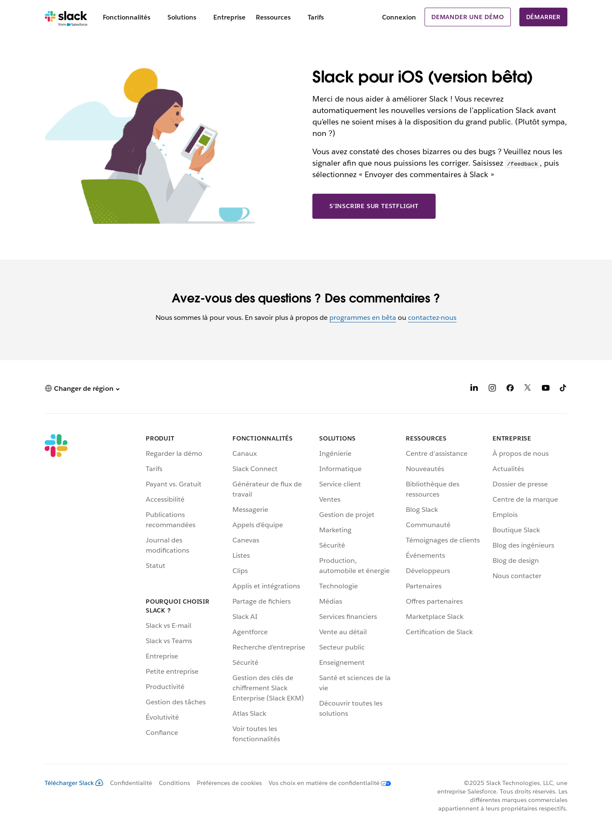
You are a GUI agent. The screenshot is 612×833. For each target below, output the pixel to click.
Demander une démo (467, 17)
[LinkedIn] (474, 389)
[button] (82, 388)
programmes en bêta (362, 317)
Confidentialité (131, 783)
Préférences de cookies (229, 783)
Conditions (174, 783)
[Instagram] (492, 389)
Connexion (399, 17)
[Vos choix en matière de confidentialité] (326, 783)
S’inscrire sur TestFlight (374, 206)
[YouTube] (546, 389)
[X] (528, 389)
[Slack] (66, 17)
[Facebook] (510, 389)
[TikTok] (563, 389)
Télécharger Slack (74, 783)
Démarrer (543, 17)
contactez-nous (432, 317)
